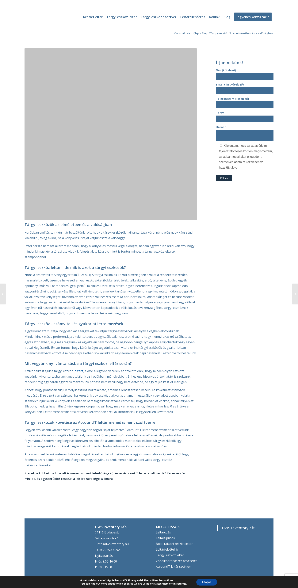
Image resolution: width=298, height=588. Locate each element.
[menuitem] (93, 17)
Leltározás (163, 532)
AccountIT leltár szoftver (173, 566)
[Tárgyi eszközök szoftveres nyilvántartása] (295, 294)
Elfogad (206, 582)
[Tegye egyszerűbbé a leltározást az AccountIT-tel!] (3, 294)
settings (181, 584)
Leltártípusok (165, 538)
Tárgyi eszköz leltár (170, 555)
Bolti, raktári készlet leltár (174, 544)
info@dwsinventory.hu (113, 544)
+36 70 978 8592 (108, 550)
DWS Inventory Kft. (239, 527)
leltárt (78, 371)
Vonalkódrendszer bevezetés (176, 561)
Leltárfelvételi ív (167, 549)
